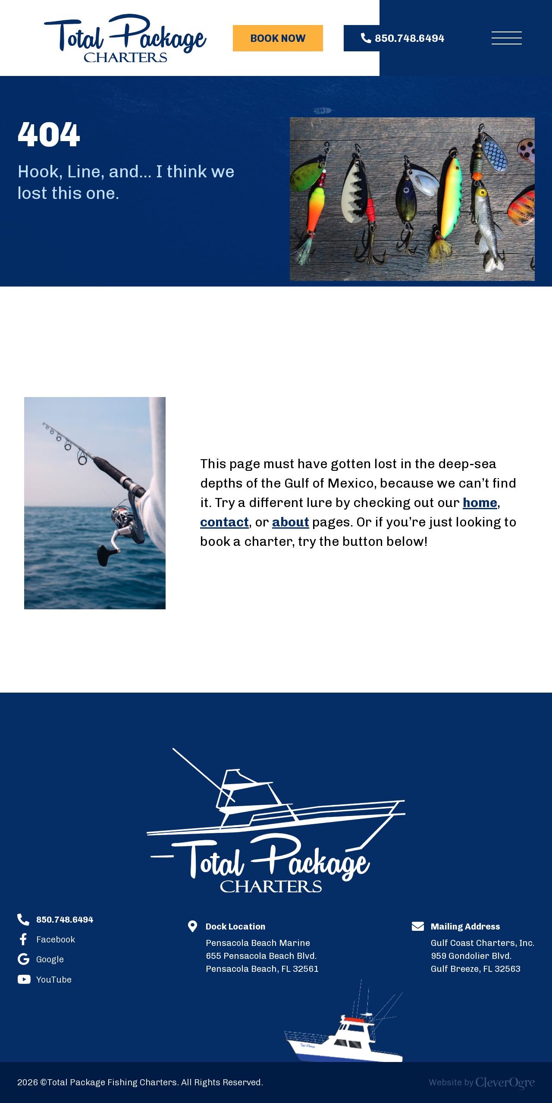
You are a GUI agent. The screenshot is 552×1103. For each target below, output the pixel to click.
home (480, 503)
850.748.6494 (410, 38)
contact (224, 522)
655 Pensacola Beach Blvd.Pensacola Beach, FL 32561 (262, 947)
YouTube (54, 979)
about (290, 522)
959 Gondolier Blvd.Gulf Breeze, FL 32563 (483, 947)
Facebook (55, 939)
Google (50, 959)
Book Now (278, 38)
